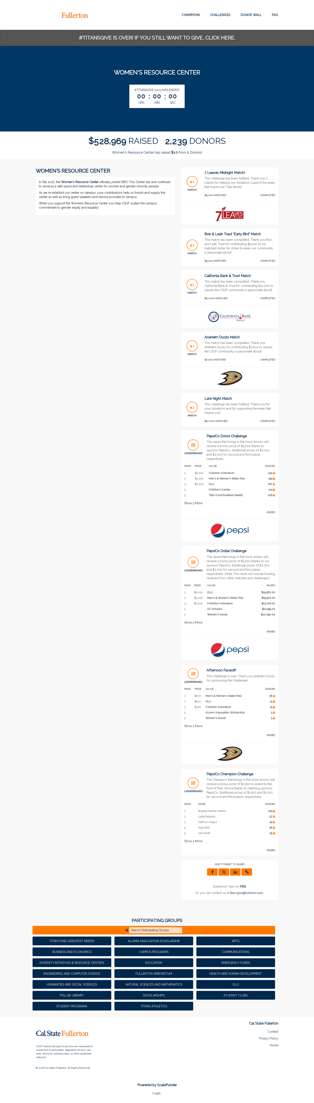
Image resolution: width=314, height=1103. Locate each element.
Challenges (220, 15)
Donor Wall (251, 15)
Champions (191, 15)
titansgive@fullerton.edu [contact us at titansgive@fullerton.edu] (246, 893)
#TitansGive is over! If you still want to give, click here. (157, 38)
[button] (246, 872)
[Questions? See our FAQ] (243, 886)
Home (274, 1045)
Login (156, 1093)
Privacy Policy (268, 1038)
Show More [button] (193, 503)
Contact (273, 1031)
